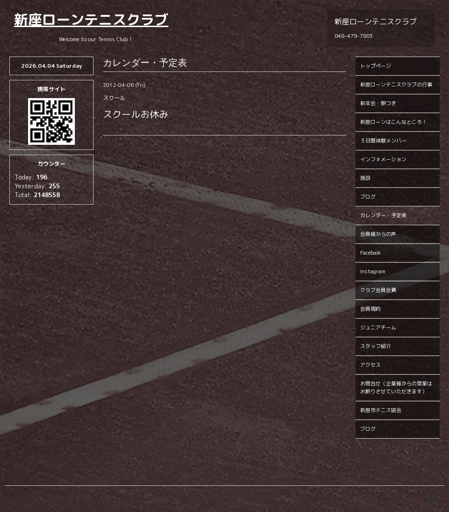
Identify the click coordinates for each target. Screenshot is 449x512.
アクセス (370, 365)
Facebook (370, 252)
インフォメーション (383, 159)
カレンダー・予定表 (383, 215)
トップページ (375, 66)
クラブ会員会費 (378, 290)
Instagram (372, 271)
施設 (365, 178)
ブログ (368, 196)
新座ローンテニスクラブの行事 (396, 84)
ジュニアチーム (378, 327)
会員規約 (370, 309)
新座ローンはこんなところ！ (393, 122)
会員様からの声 (378, 234)
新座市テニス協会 (380, 410)
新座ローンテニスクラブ (91, 19)
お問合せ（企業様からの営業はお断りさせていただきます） (396, 387)
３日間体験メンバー (383, 140)
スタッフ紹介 (375, 346)
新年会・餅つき (378, 103)
